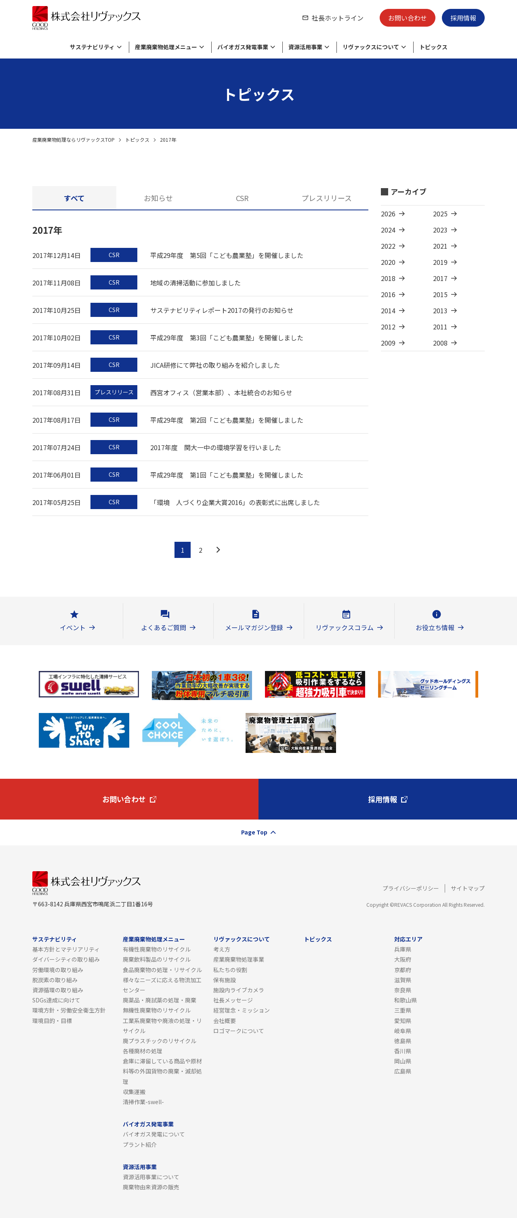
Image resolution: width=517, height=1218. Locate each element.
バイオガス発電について (154, 1134)
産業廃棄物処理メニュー (154, 939)
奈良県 (402, 990)
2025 (440, 213)
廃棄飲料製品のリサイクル (157, 959)
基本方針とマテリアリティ (66, 949)
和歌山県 (405, 1000)
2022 (388, 246)
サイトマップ (468, 888)
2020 (388, 262)
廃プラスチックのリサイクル (159, 1041)
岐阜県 (402, 1031)
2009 (388, 343)
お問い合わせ (407, 18)
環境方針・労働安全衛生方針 (69, 1010)
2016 (388, 294)
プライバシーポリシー (410, 888)
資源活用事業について (151, 1177)
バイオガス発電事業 (148, 1124)
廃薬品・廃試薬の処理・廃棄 (159, 1000)
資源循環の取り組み (57, 990)
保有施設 (224, 980)
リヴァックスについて (241, 939)
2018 (388, 278)
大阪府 (402, 959)
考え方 (221, 949)
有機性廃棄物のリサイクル (157, 949)
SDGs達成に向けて (56, 1000)
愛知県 (402, 1021)
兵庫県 (402, 949)
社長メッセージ (233, 1000)
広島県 (402, 1071)
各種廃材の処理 (142, 1051)
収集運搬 (134, 1092)
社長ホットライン (338, 18)
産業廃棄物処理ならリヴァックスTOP (73, 139)
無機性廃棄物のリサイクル (157, 1010)
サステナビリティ (54, 939)
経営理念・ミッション (241, 1010)
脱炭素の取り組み (55, 980)
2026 (388, 213)
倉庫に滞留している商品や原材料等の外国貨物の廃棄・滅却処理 (162, 1071)
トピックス (137, 139)
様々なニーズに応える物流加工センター (162, 985)
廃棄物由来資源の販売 (151, 1187)
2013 (440, 310)
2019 (440, 262)
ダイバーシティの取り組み (66, 959)
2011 (440, 326)
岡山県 (402, 1061)
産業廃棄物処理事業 (238, 959)
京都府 (402, 970)
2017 (440, 278)
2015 (440, 294)
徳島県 (402, 1041)
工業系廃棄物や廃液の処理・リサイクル (162, 1026)
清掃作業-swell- (143, 1102)
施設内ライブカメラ (238, 990)
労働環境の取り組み (57, 970)
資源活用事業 (140, 1167)
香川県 (402, 1051)
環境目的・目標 (52, 1021)
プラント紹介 (140, 1144)
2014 (388, 310)
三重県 (402, 1010)
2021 (440, 246)
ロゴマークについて (238, 1031)
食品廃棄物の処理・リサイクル (162, 970)
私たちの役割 (230, 970)
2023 (440, 230)
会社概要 (224, 1021)
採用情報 (463, 18)
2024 (388, 230)
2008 (440, 343)
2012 (388, 326)
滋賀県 (402, 980)
